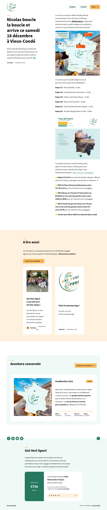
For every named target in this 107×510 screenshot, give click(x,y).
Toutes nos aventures (85, 365)
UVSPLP (63, 495)
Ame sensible (96, 505)
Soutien (72, 7)
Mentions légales (11, 505)
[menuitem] (72, 7)
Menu (95, 7)
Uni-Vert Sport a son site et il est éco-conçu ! (33, 301)
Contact (83, 7)
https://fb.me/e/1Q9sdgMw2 (83, 173)
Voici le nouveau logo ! (69, 305)
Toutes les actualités (34, 261)
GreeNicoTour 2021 (20, 63)
